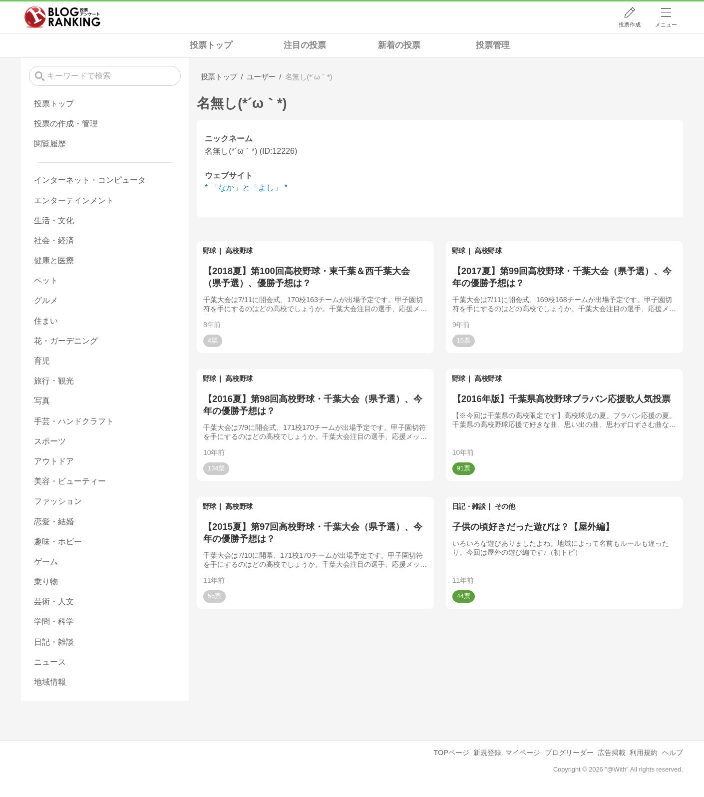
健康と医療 (54, 260)
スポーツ (50, 441)
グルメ (46, 300)
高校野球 (238, 251)
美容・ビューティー (70, 481)
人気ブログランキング (62, 17)
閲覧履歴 (50, 143)
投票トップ (211, 45)
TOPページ (451, 753)
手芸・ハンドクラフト (74, 421)
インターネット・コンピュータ (90, 180)
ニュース (50, 662)
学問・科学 (54, 621)
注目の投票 (305, 45)
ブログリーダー (569, 753)
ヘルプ (672, 753)
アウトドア (54, 461)
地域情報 (50, 682)
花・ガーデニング (66, 341)
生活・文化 (54, 220)
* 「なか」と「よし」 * (246, 187)
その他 (505, 506)
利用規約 (644, 753)
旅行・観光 (54, 381)
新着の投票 (399, 45)
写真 (42, 401)
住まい (46, 321)
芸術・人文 (54, 601)
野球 (209, 251)
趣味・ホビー (58, 541)
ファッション (58, 501)
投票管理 (493, 45)
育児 (42, 361)
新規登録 (487, 753)
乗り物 (46, 581)
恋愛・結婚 (54, 521)
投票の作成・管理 (66, 123)
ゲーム (46, 561)
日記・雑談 (469, 506)
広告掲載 (612, 753)
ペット (46, 280)
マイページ (522, 753)
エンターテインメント (74, 200)
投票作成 (630, 24)
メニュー (666, 24)
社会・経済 (54, 240)
